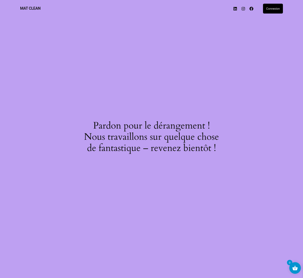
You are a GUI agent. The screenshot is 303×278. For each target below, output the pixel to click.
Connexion (273, 8)
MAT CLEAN (30, 8)
